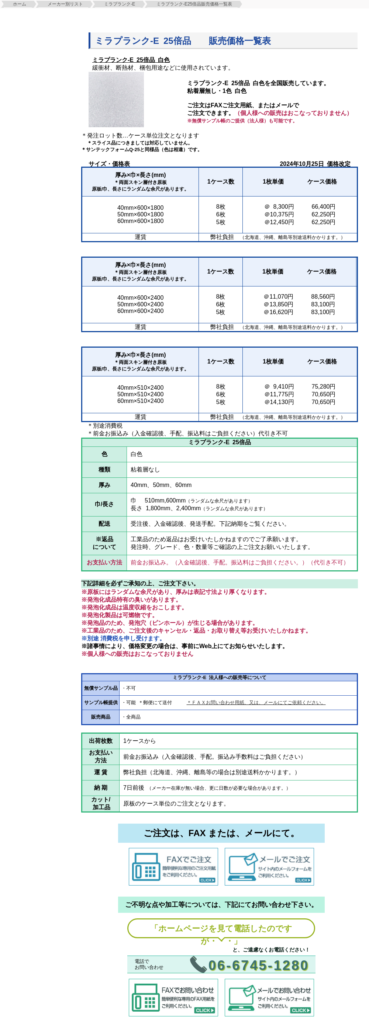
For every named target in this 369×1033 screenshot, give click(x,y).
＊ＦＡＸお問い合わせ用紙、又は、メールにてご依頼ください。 (256, 702)
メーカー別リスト (65, 4)
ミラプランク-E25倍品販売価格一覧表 (194, 4)
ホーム (19, 4)
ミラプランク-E (119, 4)
